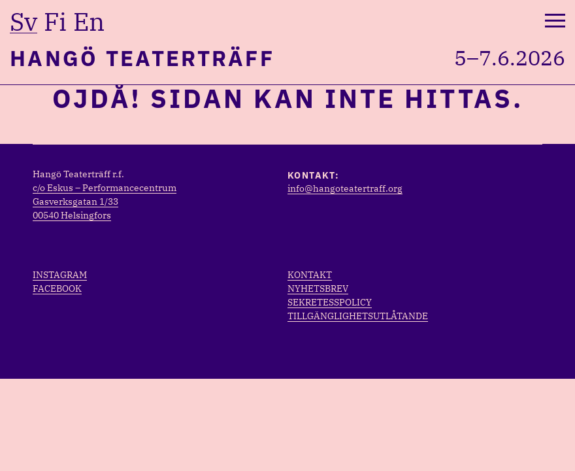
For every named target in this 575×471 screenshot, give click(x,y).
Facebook (57, 288)
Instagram (60, 275)
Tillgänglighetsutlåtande (358, 316)
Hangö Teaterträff (142, 58)
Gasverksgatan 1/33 (75, 201)
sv (23, 21)
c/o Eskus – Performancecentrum (104, 188)
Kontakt (310, 275)
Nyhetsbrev (318, 288)
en (89, 21)
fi (55, 21)
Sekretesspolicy (330, 302)
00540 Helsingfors (72, 215)
